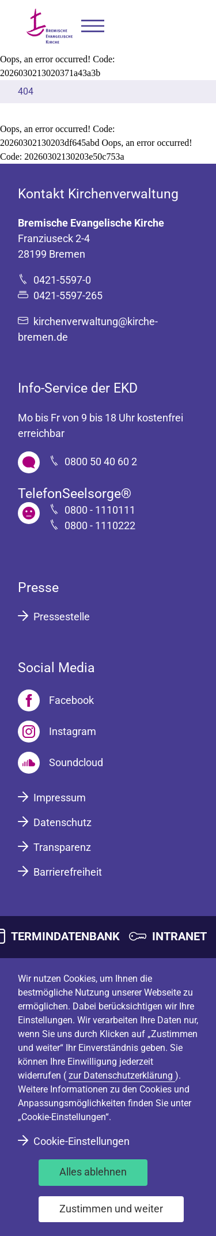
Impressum (59, 798)
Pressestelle (61, 617)
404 (25, 91)
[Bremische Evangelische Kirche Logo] (49, 26)
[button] (92, 26)
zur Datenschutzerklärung (122, 1075)
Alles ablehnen (93, 1172)
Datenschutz (62, 822)
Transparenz (62, 847)
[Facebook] (56, 700)
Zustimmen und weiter (111, 1209)
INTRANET (179, 936)
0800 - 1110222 (100, 525)
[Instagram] (57, 732)
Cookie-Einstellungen (81, 1141)
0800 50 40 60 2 (101, 461)
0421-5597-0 (62, 280)
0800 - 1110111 (100, 510)
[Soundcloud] (60, 763)
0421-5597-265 (68, 295)
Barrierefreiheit (67, 872)
